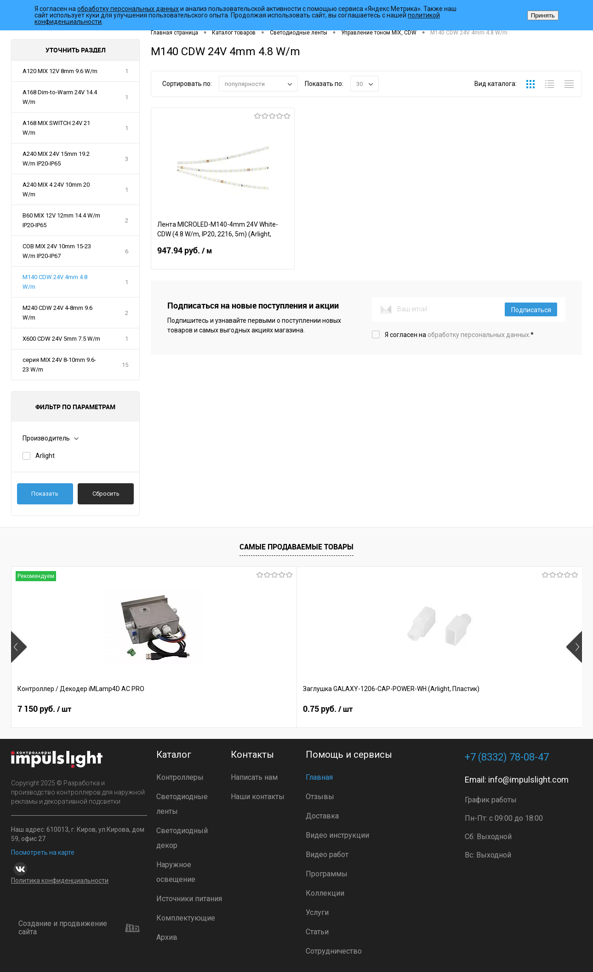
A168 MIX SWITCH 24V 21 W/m (56, 128)
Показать (44, 493)
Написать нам (254, 777)
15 (125, 364)
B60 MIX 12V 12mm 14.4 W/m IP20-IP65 (61, 220)
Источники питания (189, 898)
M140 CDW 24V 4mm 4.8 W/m (55, 282)
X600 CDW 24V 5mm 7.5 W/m (61, 338)
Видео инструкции (337, 835)
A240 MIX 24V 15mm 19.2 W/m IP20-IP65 (56, 158)
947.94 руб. (222, 256)
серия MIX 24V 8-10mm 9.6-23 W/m (59, 364)
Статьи (317, 931)
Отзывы (320, 796)
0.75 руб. (185, 709)
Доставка (322, 816)
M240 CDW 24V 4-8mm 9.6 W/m (57, 312)
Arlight (45, 455)
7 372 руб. (473, 709)
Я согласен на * (459, 334)
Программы (327, 873)
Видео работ (327, 854)
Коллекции (325, 893)
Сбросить (106, 493)
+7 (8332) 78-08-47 (507, 757)
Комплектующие (185, 918)
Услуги (317, 912)
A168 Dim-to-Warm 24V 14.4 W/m (60, 97)
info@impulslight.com (528, 779)
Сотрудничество (334, 951)
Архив (166, 937)
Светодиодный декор (182, 838)
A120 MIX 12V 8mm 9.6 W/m (60, 71)
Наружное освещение (175, 872)
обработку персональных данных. (479, 334)
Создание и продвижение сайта (79, 928)
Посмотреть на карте (42, 852)
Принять (543, 15)
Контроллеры (180, 777)
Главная (319, 777)
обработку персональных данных (128, 8)
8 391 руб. (330, 709)
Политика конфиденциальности (59, 880)
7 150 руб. (44, 709)
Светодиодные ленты (182, 804)
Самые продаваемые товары (296, 547)
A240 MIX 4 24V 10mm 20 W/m (56, 189)
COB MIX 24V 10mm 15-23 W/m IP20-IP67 (57, 251)
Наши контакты (258, 796)
